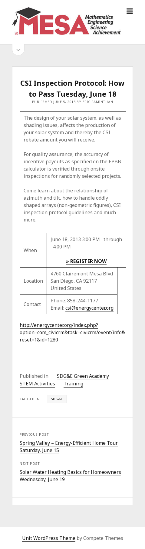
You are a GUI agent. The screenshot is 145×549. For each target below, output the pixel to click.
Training (73, 383)
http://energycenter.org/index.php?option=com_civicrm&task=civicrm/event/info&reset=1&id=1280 (72, 332)
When (30, 250)
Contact (32, 304)
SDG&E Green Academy (83, 376)
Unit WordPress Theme (48, 538)
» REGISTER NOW (86, 261)
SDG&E (57, 399)
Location (33, 281)
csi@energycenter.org (89, 307)
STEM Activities (37, 383)
